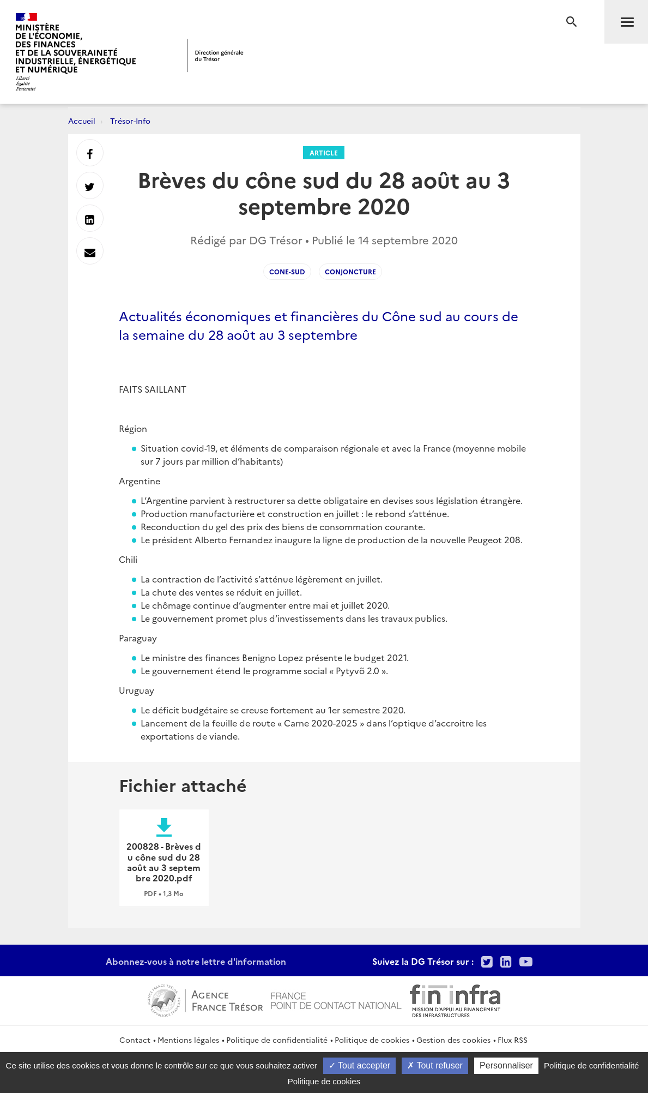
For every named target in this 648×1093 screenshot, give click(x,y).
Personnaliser (506, 1065)
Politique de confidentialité (277, 1039)
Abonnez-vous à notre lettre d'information (196, 961)
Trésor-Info (130, 120)
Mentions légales (188, 1039)
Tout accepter (359, 1065)
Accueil (81, 120)
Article (324, 152)
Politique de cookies (372, 1039)
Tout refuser (435, 1065)
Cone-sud (287, 271)
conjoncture (350, 271)
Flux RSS (513, 1039)
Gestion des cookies (453, 1039)
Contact (134, 1039)
